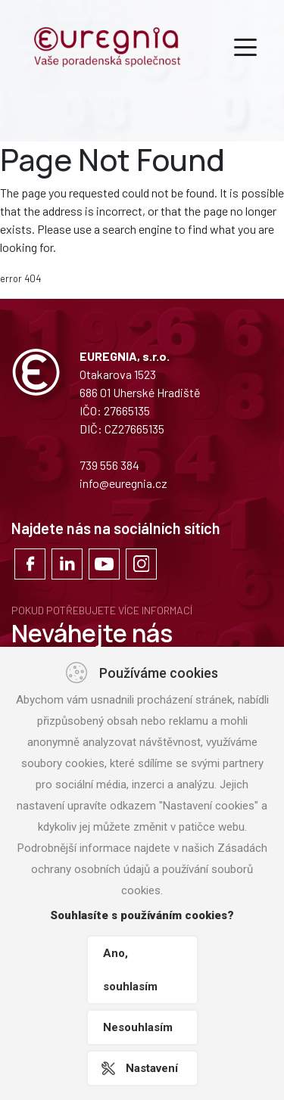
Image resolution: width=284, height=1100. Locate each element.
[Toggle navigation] (245, 46)
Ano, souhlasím (130, 969)
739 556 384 (109, 465)
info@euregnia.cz (123, 483)
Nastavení (152, 1068)
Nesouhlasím (138, 1027)
